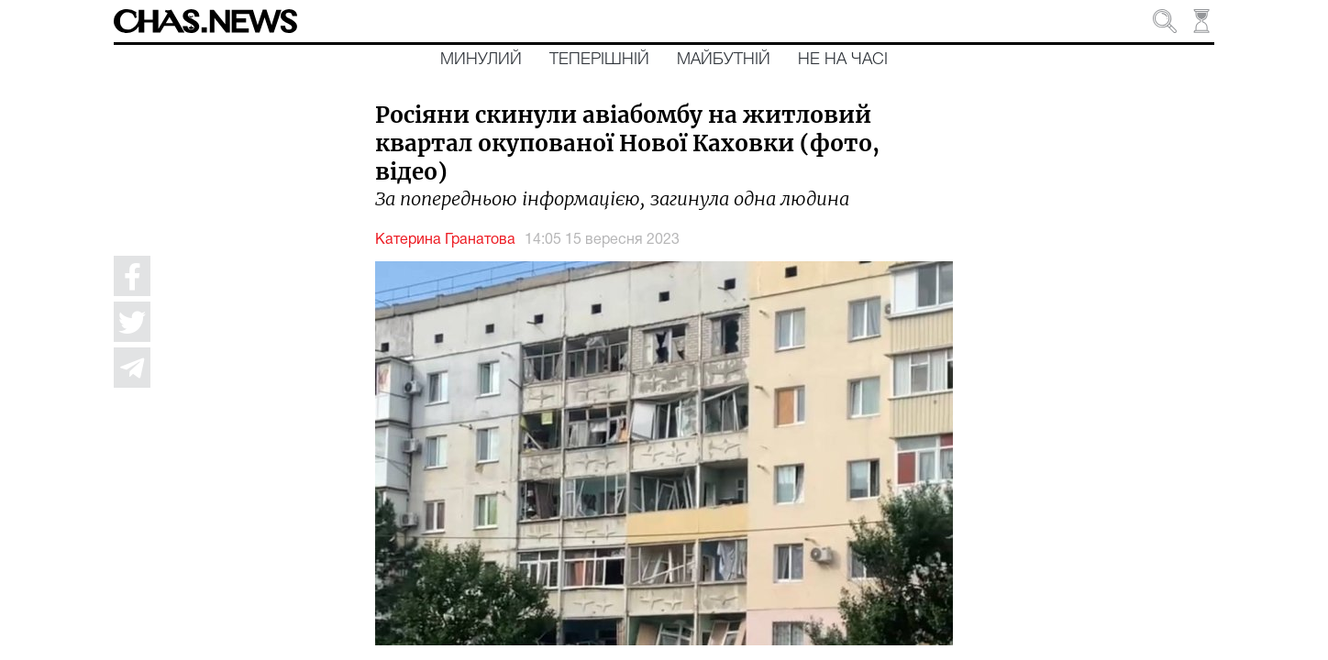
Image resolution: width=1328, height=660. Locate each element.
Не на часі (843, 59)
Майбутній (723, 59)
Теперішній (599, 59)
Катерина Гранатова (445, 240)
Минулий (481, 59)
